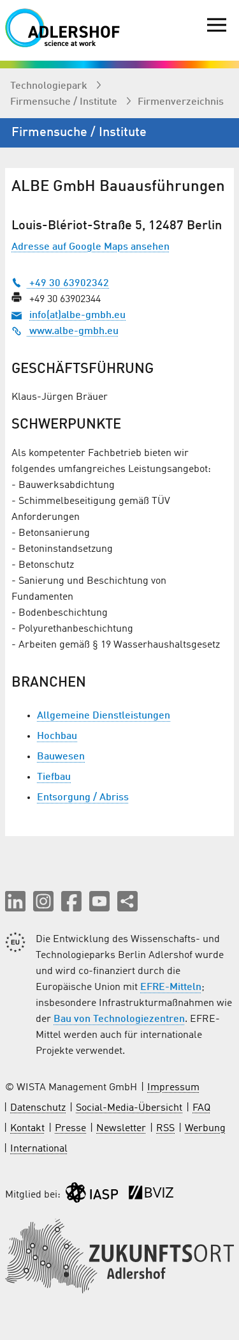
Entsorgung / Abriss (83, 798)
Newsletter (121, 1128)
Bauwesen (61, 757)
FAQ (201, 1108)
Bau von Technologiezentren (119, 1019)
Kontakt (27, 1128)
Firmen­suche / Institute (65, 102)
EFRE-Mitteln (170, 987)
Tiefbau (54, 777)
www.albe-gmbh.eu (65, 331)
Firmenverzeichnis (181, 102)
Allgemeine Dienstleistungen (103, 716)
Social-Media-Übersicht (129, 1108)
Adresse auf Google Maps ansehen (90, 247)
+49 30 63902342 (60, 283)
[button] (15, 901)
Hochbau (57, 736)
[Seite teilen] (127, 901)
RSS (165, 1128)
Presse (70, 1128)
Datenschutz (38, 1108)
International (39, 1149)
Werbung (205, 1128)
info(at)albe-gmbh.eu (77, 315)
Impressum (173, 1088)
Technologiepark (50, 86)
